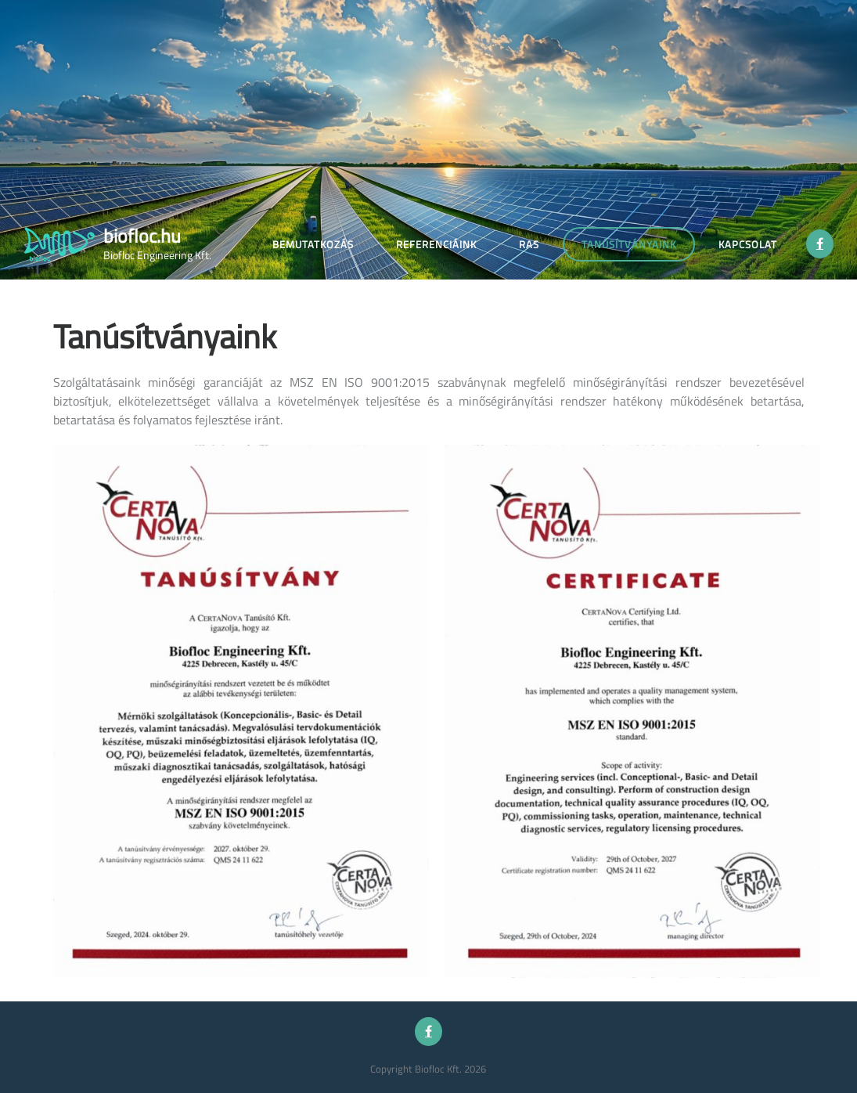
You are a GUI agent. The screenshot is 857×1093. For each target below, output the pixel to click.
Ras (529, 244)
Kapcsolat (747, 244)
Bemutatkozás (313, 244)
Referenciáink (436, 244)
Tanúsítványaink (629, 244)
